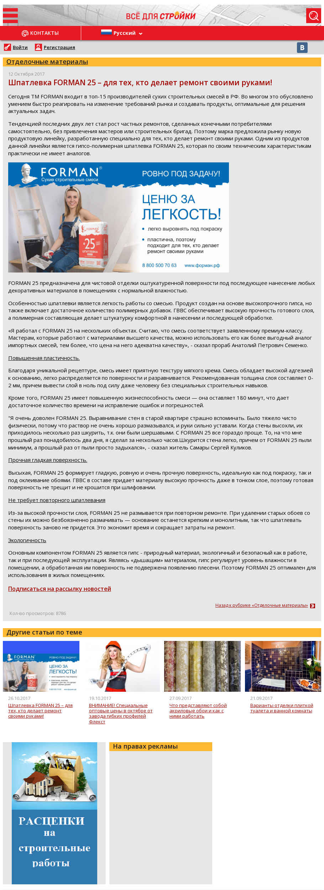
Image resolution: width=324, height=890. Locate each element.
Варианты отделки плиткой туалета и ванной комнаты (281, 708)
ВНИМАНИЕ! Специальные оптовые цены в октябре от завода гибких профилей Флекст (121, 713)
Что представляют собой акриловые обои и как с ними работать (198, 711)
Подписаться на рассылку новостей (59, 589)
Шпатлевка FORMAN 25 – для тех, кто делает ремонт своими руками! (40, 711)
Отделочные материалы (47, 61)
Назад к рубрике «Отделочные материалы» (261, 605)
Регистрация (59, 47)
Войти (20, 47)
